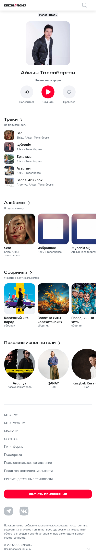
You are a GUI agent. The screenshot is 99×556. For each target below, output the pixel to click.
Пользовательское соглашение (28, 462)
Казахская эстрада (48, 80)
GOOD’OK (11, 439)
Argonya (19, 383)
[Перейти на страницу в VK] (24, 511)
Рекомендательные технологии (28, 479)
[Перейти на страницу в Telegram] (8, 511)
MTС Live (11, 415)
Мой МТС (11, 431)
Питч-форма (14, 446)
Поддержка (13, 454)
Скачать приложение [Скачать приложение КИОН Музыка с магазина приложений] (48, 494)
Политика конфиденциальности (28, 470)
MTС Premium (14, 423)
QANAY (53, 383)
